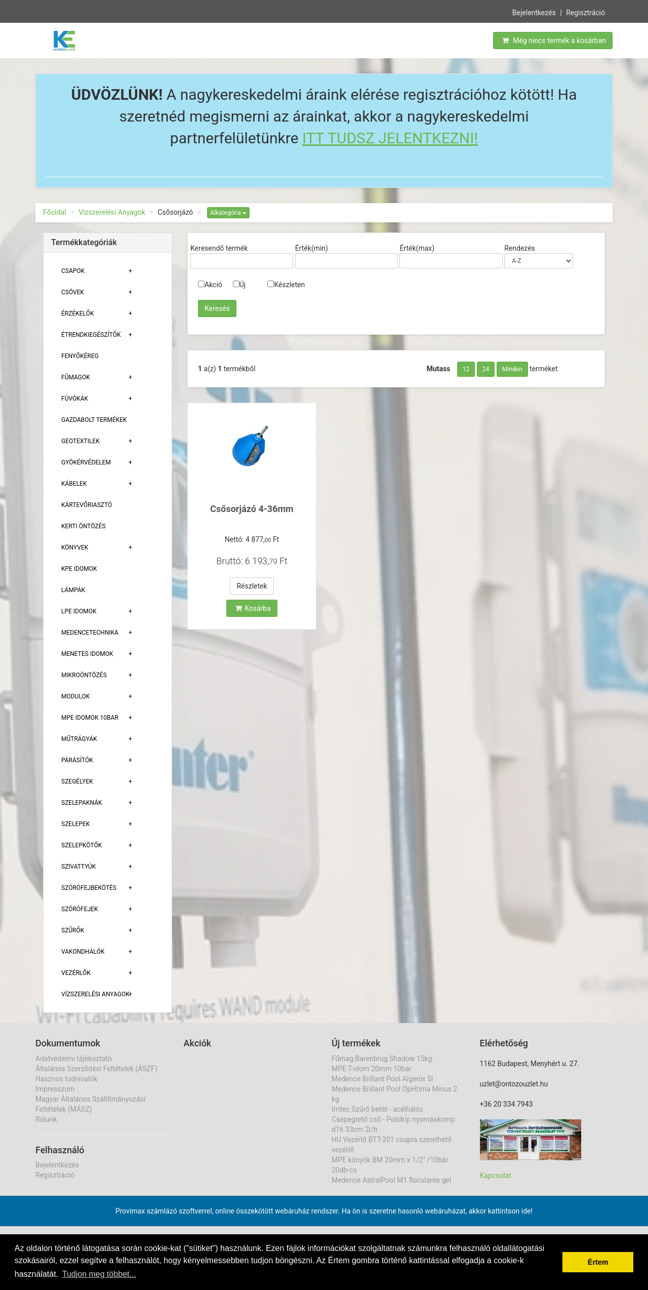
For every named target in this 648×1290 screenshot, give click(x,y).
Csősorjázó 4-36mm (251, 508)
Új (239, 285)
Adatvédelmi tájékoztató (73, 1058)
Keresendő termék (219, 248)
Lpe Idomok (79, 611)
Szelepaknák (81, 802)
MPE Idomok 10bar (89, 717)
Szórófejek (79, 909)
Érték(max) (416, 248)
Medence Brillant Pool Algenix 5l (382, 1079)
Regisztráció (585, 12)
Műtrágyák (79, 738)
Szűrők (72, 930)
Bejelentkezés (534, 12)
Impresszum (54, 1089)
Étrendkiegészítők (91, 334)
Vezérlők (76, 972)
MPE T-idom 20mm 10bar (372, 1069)
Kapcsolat (495, 1175)
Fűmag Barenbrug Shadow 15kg (382, 1058)
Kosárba (253, 608)
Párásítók (77, 760)
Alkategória (228, 212)
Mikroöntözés (84, 675)
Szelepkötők (81, 845)
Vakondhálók (82, 951)
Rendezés (519, 248)
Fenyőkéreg (80, 356)
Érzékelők (77, 313)
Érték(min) (311, 248)
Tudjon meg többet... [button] (99, 1274)
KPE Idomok (79, 568)
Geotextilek (80, 441)
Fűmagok (75, 377)
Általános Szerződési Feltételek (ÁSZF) (96, 1069)
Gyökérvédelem (86, 462)
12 (466, 369)
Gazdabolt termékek (94, 419)
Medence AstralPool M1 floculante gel (391, 1180)
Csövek (72, 292)
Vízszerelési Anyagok (111, 212)
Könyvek (74, 547)
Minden (512, 369)
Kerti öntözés (83, 526)
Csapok (73, 271)
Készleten (286, 285)
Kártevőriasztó (86, 505)
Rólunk (46, 1119)
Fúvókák (74, 398)
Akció (210, 285)
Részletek (251, 586)
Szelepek (75, 824)
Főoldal (54, 212)
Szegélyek (77, 781)
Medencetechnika (89, 632)
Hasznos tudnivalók (66, 1079)
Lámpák (73, 590)
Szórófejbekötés (88, 887)
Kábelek (74, 483)
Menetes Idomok (87, 653)
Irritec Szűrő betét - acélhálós (377, 1109)
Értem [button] (598, 1262)
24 (486, 369)
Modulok (75, 696)
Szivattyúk (78, 866)
